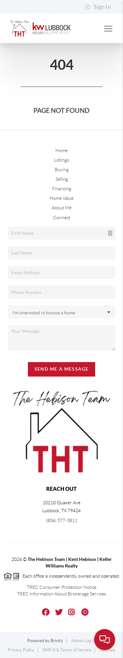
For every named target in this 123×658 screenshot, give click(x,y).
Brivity (57, 640)
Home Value (61, 198)
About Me (61, 207)
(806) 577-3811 (61, 520)
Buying (62, 169)
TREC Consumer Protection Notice (61, 587)
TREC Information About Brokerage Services (61, 593)
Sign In (97, 7)
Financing (61, 188)
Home (61, 150)
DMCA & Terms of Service (67, 649)
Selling (61, 179)
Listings (61, 160)
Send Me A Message (61, 369)
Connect (61, 217)
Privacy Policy (21, 649)
